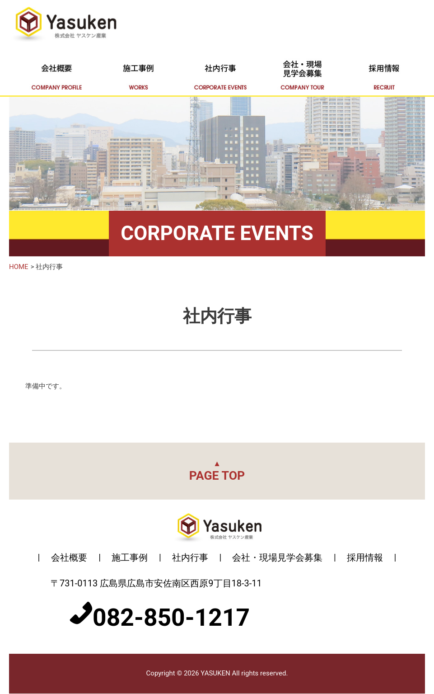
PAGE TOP (217, 471)
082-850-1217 (171, 618)
